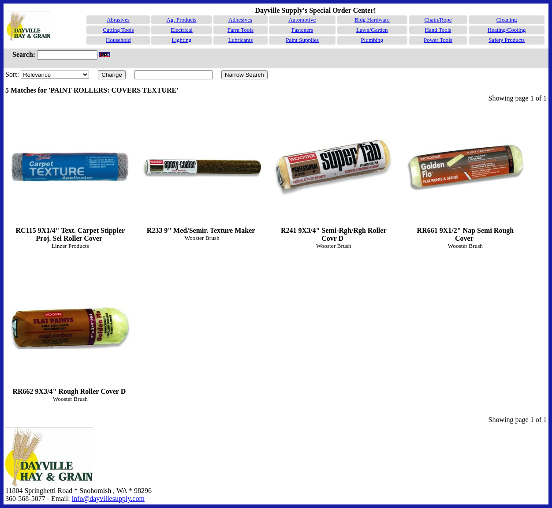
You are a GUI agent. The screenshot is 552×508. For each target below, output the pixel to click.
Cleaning (506, 19)
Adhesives (240, 19)
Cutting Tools (118, 29)
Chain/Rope (437, 19)
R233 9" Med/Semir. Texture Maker (201, 171)
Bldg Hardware (372, 19)
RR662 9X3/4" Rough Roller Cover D (70, 332)
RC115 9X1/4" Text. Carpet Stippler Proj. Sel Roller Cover (70, 175)
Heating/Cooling (507, 29)
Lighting (182, 40)
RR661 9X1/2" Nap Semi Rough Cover (465, 175)
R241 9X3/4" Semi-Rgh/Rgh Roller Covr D (333, 175)
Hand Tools (438, 29)
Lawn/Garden (372, 29)
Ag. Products (182, 19)
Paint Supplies (302, 40)
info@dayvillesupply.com (108, 498)
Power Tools (438, 40)
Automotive (302, 19)
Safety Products (507, 40)
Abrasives (118, 19)
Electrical (182, 29)
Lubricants (240, 40)
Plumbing (372, 40)
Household (118, 40)
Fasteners (302, 29)
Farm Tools (241, 29)
